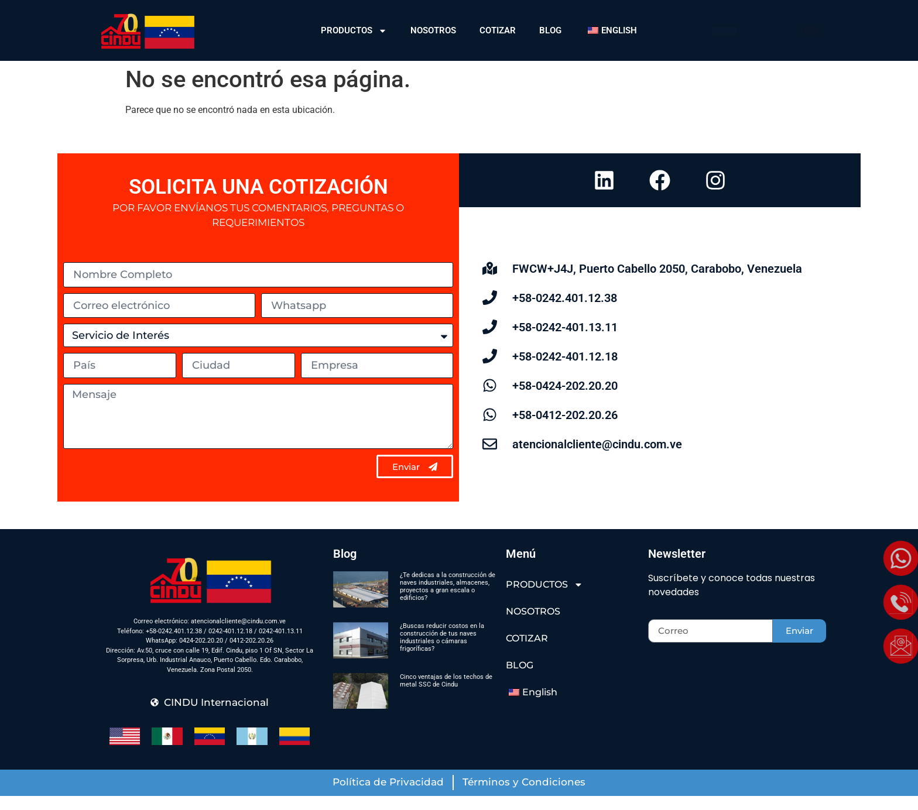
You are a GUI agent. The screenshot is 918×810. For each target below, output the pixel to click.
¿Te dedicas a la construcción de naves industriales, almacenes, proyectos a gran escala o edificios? (447, 600)
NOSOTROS (433, 30)
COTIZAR (497, 30)
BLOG (550, 30)
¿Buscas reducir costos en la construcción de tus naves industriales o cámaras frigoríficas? (442, 651)
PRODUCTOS (354, 30)
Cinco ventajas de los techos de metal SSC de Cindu (446, 694)
